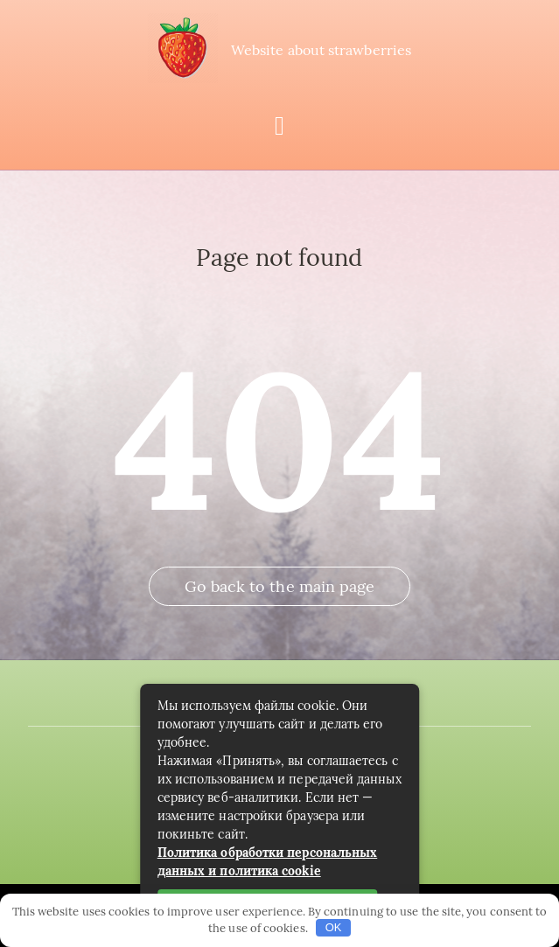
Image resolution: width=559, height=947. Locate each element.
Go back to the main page (280, 586)
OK (333, 927)
